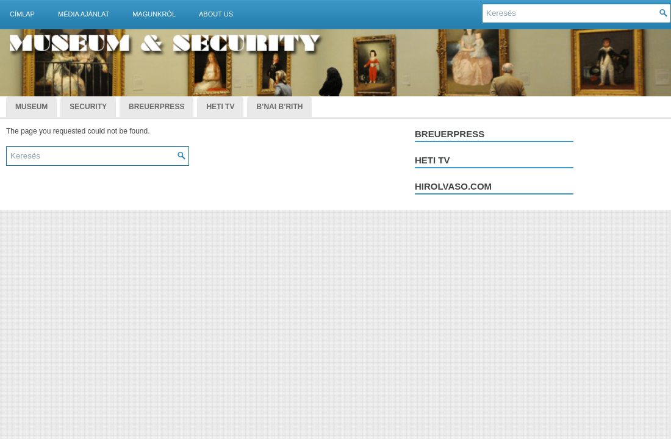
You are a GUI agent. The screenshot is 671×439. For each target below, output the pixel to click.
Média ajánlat (83, 14)
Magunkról (154, 14)
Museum (31, 106)
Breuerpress (449, 134)
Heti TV (220, 106)
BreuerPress (156, 106)
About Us (216, 14)
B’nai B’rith (279, 106)
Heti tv (432, 160)
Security (88, 106)
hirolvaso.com (453, 186)
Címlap (22, 14)
